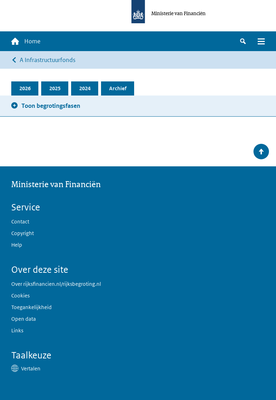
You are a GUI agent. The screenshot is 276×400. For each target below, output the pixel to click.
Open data (23, 318)
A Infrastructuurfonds (47, 60)
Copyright (22, 233)
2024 (84, 88)
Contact (20, 221)
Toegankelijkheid (31, 307)
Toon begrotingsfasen (50, 106)
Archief (117, 88)
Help (16, 244)
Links (17, 330)
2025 (55, 88)
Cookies (20, 295)
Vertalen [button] (30, 368)
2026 (25, 88)
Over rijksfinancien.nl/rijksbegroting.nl (56, 284)
